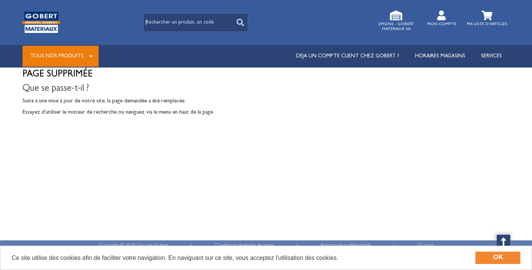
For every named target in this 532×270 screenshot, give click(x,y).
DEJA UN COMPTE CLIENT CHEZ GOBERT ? (347, 56)
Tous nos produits (57, 56)
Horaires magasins (440, 56)
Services (491, 56)
